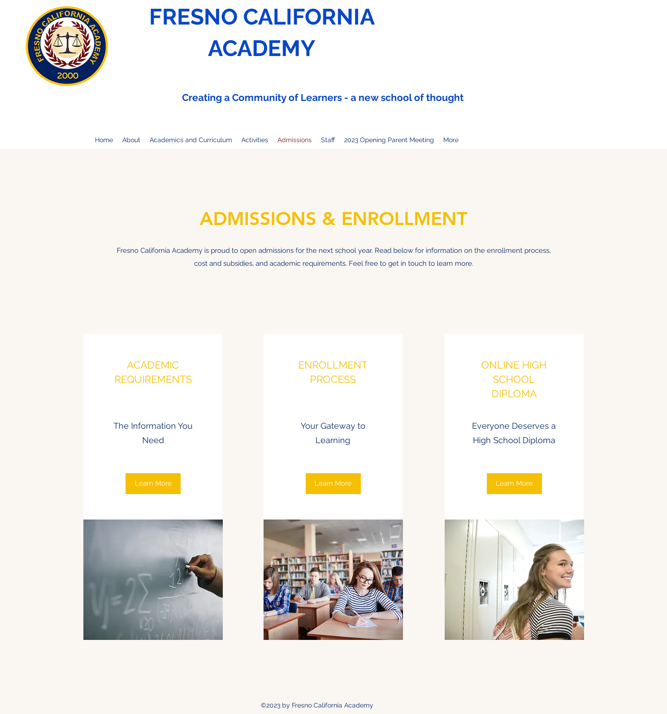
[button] (333, 483)
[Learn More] (153, 483)
